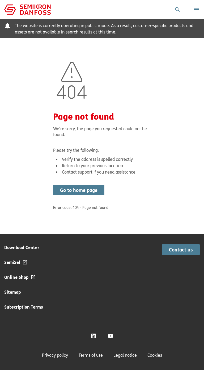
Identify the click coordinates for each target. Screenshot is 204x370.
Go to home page (78, 190)
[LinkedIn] (93, 336)
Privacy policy (55, 355)
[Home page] (27, 9)
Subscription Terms (23, 307)
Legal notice (125, 355)
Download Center (21, 247)
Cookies (154, 355)
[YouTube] (110, 336)
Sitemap (12, 292)
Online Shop (16, 277)
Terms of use (91, 355)
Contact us (181, 249)
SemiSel (12, 262)
